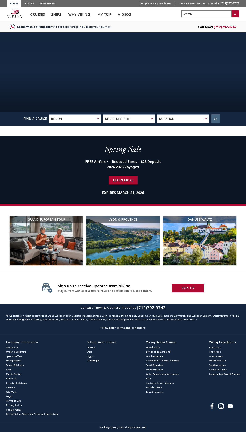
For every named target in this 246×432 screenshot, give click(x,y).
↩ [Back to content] (197, 319)
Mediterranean (154, 369)
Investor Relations (16, 383)
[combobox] (75, 118)
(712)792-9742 (225, 27)
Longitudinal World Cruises (224, 374)
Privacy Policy (14, 405)
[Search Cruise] (215, 118)
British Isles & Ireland (158, 351)
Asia (89, 351)
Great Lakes (216, 356)
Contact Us (12, 347)
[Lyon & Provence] (123, 241)
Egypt (90, 356)
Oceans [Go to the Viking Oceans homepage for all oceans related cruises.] (29, 3)
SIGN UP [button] (188, 288)
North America (154, 356)
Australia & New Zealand (160, 383)
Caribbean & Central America (163, 360)
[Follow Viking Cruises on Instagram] (221, 406)
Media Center (14, 374)
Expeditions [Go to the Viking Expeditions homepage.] (47, 3)
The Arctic (215, 351)
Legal (9, 396)
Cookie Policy (13, 409)
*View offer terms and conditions (123, 328)
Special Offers (14, 356)
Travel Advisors (15, 365)
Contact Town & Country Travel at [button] (209, 3)
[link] (37, 15)
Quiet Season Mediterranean (162, 374)
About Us (11, 378)
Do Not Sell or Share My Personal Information (32, 414)
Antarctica (215, 347)
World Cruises (154, 387)
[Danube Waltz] (200, 241)
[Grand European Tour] (46, 241)
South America (154, 365)
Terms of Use (13, 400)
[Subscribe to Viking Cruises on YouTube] (230, 406)
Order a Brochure (16, 351)
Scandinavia (153, 347)
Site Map (11, 391)
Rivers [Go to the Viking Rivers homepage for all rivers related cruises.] (14, 3)
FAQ (8, 369)
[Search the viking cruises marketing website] (206, 13)
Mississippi (93, 360)
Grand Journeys (155, 391)
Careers (10, 387)
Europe (91, 347)
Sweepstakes (13, 360)
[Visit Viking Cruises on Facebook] (212, 406)
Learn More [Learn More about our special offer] (123, 180)
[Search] (235, 13)
